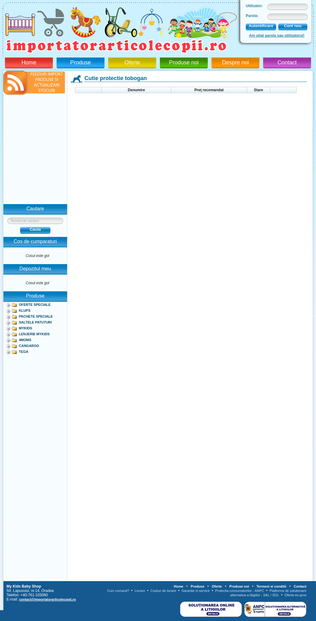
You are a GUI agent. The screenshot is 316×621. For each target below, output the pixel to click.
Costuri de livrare (163, 591)
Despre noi (235, 62)
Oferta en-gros (295, 595)
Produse (80, 62)
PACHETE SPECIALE (36, 316)
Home (28, 62)
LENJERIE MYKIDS (34, 334)
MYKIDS (25, 328)
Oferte (132, 62)
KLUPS (24, 310)
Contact (287, 62)
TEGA (23, 351)
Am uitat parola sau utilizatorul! (276, 35)
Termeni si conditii (271, 586)
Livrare (140, 591)
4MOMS (25, 340)
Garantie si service (195, 591)
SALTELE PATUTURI (35, 322)
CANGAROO (29, 346)
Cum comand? (118, 591)
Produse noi (184, 62)
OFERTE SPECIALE (35, 304)
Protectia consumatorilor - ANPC (239, 591)
